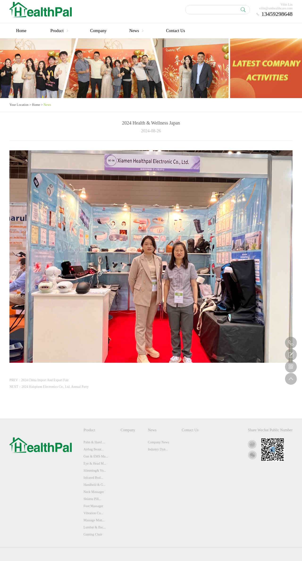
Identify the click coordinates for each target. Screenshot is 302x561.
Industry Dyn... (158, 449)
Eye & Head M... (95, 463)
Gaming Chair (93, 534)
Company (98, 30)
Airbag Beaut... (94, 449)
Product (59, 30)
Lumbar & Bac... (95, 527)
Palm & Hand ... (94, 442)
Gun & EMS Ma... (96, 456)
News (137, 30)
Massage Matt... (94, 520)
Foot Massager (93, 506)
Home (21, 30)
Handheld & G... (94, 485)
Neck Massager (94, 492)
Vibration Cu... (93, 513)
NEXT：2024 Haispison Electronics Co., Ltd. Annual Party (49, 386)
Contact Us (175, 30)
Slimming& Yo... (95, 470)
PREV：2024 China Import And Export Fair (39, 380)
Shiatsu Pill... (92, 499)
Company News (158, 442)
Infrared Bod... (93, 477)
